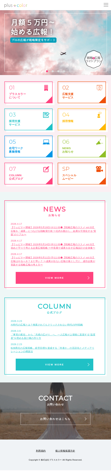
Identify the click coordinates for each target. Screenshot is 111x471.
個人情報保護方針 (65, 451)
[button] (47, 71)
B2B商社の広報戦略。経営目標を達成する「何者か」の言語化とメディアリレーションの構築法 (52, 350)
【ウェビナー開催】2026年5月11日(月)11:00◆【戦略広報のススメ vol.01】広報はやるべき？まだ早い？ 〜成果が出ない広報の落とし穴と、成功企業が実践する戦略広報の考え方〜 (53, 261)
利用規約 (41, 451)
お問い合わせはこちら (55, 419)
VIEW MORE (54, 278)
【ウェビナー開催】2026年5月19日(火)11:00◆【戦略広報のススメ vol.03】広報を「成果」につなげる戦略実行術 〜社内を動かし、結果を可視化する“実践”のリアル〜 (53, 231)
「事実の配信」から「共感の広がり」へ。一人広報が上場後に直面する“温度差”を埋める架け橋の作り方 (53, 337)
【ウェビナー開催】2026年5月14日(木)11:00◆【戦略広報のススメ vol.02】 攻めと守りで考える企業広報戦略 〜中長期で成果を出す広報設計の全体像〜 (53, 246)
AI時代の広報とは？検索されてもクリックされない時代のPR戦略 (47, 325)
